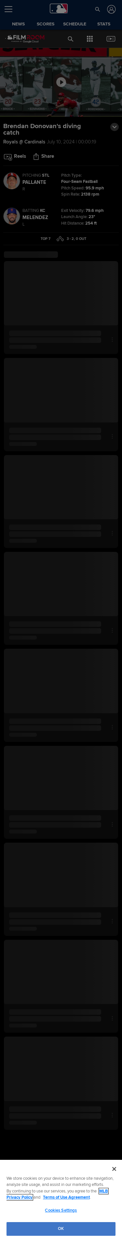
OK (61, 1228)
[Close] (114, 1169)
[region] (61, 1200)
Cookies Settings (61, 1210)
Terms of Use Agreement (66, 1197)
